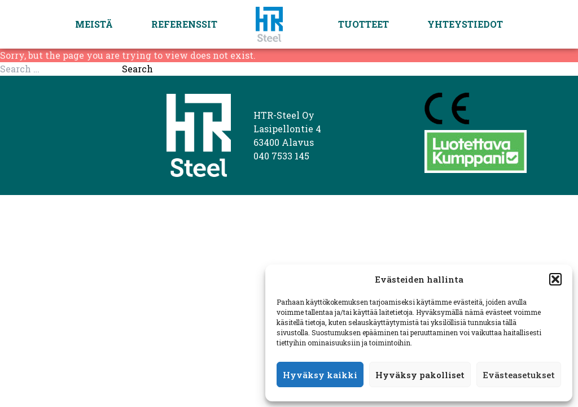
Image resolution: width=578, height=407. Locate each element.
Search (137, 69)
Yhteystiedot (465, 24)
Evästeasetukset (519, 374)
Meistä (94, 24)
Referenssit (184, 24)
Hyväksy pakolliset (420, 374)
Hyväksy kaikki (320, 374)
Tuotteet (363, 24)
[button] (555, 279)
